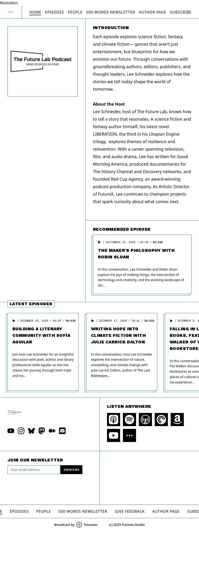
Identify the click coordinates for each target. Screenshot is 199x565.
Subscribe (181, 12)
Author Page (152, 12)
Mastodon (9, 2)
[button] (99, 242)
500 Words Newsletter (110, 12)
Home (35, 12)
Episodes (54, 12)
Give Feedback (130, 511)
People (75, 12)
